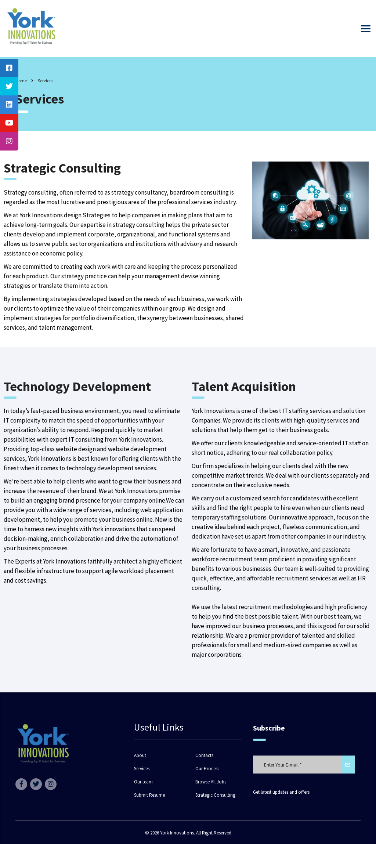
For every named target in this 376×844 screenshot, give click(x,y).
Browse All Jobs (210, 782)
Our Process (207, 769)
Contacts (204, 755)
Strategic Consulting (215, 795)
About (140, 755)
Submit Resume (149, 795)
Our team (143, 782)
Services (141, 769)
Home (21, 80)
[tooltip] (9, 68)
